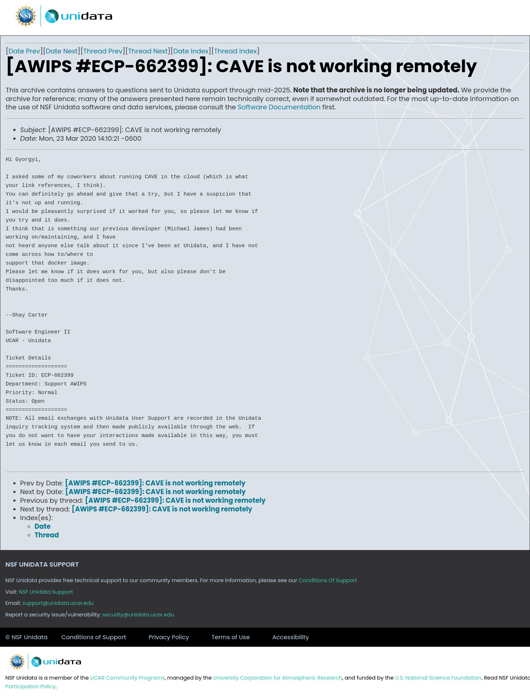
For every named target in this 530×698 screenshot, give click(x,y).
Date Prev (24, 51)
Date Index (190, 51)
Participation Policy (30, 686)
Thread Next (148, 51)
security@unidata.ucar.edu (138, 614)
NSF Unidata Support (46, 592)
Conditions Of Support (328, 580)
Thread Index (235, 51)
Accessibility (290, 637)
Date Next (62, 51)
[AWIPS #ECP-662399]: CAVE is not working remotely (155, 483)
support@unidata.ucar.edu (58, 603)
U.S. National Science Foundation (438, 677)
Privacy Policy (169, 637)
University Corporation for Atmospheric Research (277, 677)
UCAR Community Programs (127, 677)
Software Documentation (279, 107)
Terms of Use (230, 637)
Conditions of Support (93, 637)
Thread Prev (103, 51)
